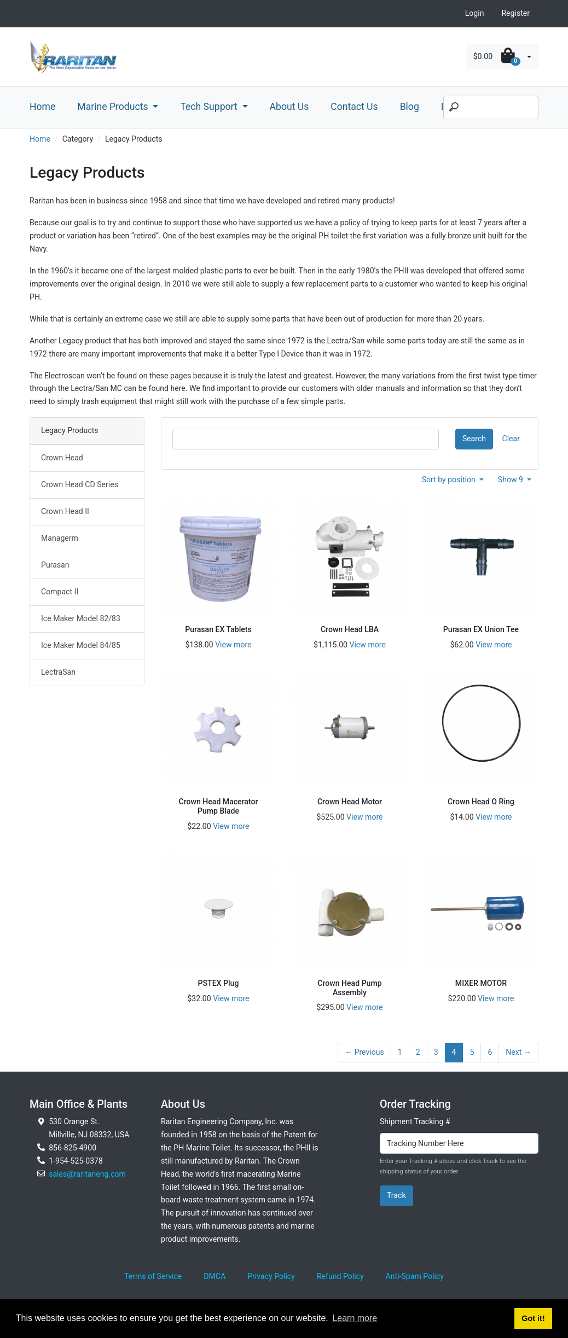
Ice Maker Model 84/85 (80, 645)
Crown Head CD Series (79, 484)
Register (515, 13)
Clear (511, 438)
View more (233, 644)
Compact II (59, 591)
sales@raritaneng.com (87, 1174)
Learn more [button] (354, 1318)
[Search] (490, 108)
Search (474, 438)
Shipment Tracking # (415, 1121)
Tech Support (210, 106)
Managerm (59, 538)
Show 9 (511, 479)
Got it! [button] (532, 1318)
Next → (518, 1052)
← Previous (364, 1052)
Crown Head (62, 457)
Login (474, 13)
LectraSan (58, 672)
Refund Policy (340, 1276)
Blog (409, 106)
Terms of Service (153, 1276)
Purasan (55, 564)
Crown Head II (65, 511)
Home (42, 106)
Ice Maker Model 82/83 (80, 618)
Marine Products (113, 106)
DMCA (214, 1276)
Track (396, 1195)
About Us (289, 106)
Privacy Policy (271, 1276)
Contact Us (354, 106)
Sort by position (450, 479)
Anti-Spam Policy (415, 1276)
